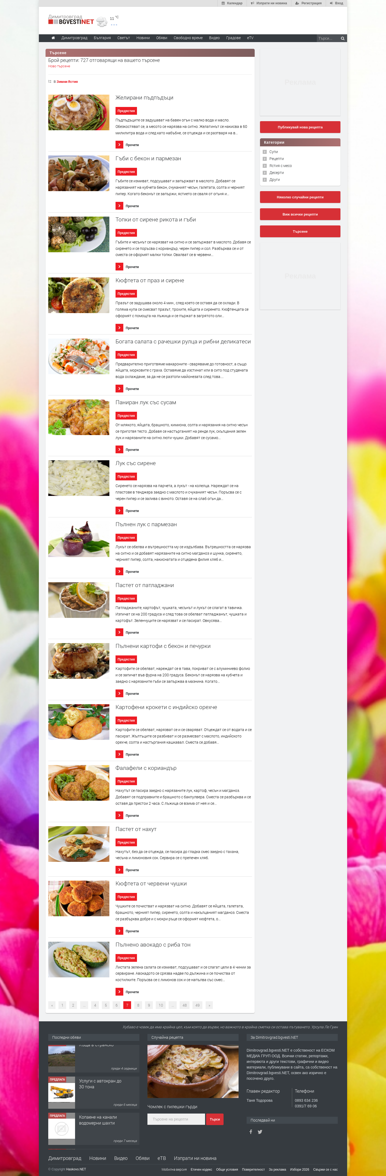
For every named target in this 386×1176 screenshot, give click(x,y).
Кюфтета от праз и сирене (150, 280)
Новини (143, 37)
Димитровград (64, 1158)
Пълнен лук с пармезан (146, 524)
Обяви (143, 1158)
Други (274, 179)
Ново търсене (59, 66)
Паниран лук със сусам (146, 402)
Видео (121, 1158)
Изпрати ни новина (195, 1158)
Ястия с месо (280, 165)
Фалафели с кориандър (146, 768)
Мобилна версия (174, 1169)
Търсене (300, 231)
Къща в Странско (96, 1049)
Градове (233, 37)
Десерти (276, 172)
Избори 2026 (299, 1169)
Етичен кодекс (201, 1169)
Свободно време (188, 37)
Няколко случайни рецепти (300, 197)
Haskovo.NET (76, 1169)
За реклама (277, 1169)
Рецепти (276, 158)
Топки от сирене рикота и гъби (156, 219)
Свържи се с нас (325, 1169)
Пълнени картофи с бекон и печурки (163, 646)
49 (197, 1005)
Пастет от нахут (136, 829)
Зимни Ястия (67, 81)
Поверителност (253, 1169)
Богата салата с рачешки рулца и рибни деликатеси (183, 341)
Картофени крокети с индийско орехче (166, 707)
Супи (273, 151)
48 (185, 1005)
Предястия (126, 111)
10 (161, 1005)
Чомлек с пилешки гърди (172, 1106)
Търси (215, 1119)
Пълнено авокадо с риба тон (153, 944)
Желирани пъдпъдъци (144, 97)
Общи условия (227, 1169)
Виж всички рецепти (300, 214)
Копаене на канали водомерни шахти (98, 1124)
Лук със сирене (136, 463)
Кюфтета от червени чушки (151, 883)
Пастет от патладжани (145, 585)
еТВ (162, 1158)
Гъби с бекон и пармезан (148, 158)
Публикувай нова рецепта (300, 127)
